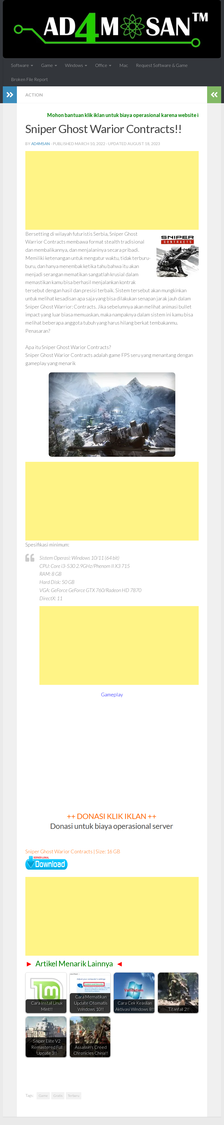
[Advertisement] (112, 190)
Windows (74, 65)
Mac (123, 65)
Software (20, 65)
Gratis (57, 1096)
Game (47, 65)
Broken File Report (29, 79)
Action (34, 94)
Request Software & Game (162, 65)
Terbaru (73, 1096)
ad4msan (40, 143)
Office (101, 65)
